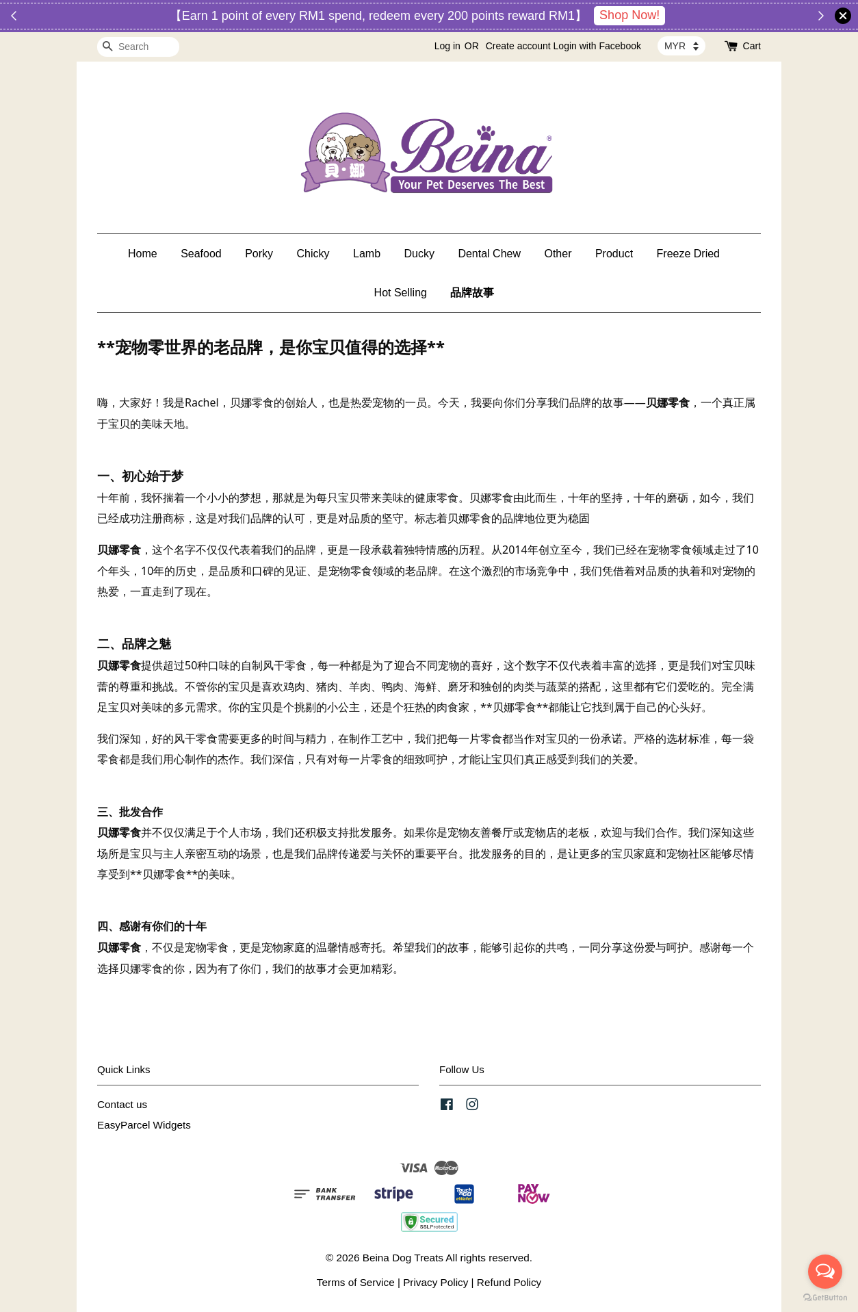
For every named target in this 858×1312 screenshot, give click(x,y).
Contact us (122, 1104)
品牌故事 (472, 292)
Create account (518, 45)
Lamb (366, 253)
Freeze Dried (688, 253)
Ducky (419, 253)
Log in (447, 45)
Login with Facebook (597, 45)
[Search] (138, 47)
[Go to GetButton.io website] (825, 1298)
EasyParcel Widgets (144, 1125)
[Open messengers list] (825, 1272)
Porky (259, 253)
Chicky (313, 253)
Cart (752, 45)
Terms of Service (356, 1282)
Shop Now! (629, 15)
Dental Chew (489, 253)
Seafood (201, 253)
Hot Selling (400, 292)
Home (142, 253)
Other (557, 253)
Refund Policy (509, 1282)
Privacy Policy (435, 1282)
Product (614, 253)
